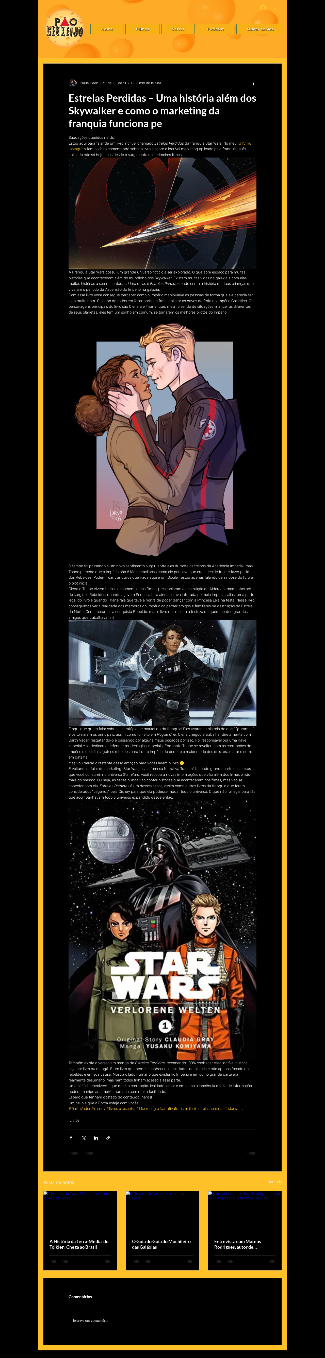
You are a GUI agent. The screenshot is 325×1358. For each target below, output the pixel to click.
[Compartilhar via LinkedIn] (95, 1137)
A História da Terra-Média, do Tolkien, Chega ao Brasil (79, 1244)
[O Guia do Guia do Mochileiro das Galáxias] (162, 1211)
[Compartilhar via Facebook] (71, 1137)
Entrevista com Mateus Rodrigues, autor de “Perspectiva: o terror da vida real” (243, 1244)
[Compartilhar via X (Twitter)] (83, 1137)
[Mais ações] (253, 83)
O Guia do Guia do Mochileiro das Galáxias (161, 1244)
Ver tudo (275, 1182)
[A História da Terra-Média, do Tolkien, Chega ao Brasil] (80, 1211)
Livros (74, 1120)
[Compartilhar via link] (108, 1137)
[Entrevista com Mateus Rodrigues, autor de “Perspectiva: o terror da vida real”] (245, 1211)
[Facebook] (315, 667)
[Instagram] (315, 682)
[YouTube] (315, 690)
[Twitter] (315, 675)
